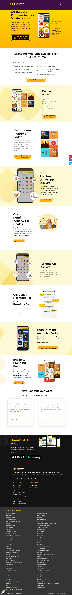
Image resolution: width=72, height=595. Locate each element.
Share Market (9, 579)
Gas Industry (9, 544)
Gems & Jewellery (41, 544)
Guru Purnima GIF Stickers (22, 69)
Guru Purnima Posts (20, 63)
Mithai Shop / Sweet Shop (43, 560)
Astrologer (8, 515)
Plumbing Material (41, 572)
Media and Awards (22, 503)
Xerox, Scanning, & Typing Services (14, 589)
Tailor (7, 585)
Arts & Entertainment (42, 513)
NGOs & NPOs (9, 564)
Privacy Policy (21, 487)
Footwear (8, 543)
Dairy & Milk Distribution (43, 525)
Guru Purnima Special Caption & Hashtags (50, 70)
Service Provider (41, 578)
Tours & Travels (41, 587)
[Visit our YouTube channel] (21, 478)
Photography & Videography (43, 570)
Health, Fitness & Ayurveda (43, 546)
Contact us (33, 490)
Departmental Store (10, 529)
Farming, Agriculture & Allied (43, 537)
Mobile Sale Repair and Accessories (14, 562)
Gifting (7, 546)
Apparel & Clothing (10, 513)
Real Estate (8, 576)
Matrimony (39, 556)
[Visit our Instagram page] (28, 478)
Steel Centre (8, 583)
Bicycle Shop (40, 521)
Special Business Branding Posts (48, 74)
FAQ (13, 492)
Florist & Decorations (11, 541)
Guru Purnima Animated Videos (23, 72)
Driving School (40, 531)
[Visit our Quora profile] (35, 478)
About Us (15, 487)
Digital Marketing (41, 529)
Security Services (10, 578)
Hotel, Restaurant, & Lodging (12, 550)
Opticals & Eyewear (41, 564)
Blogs (14, 490)
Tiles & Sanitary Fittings (11, 587)
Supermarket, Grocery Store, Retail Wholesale (48, 583)
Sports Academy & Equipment (13, 581)
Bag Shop (39, 517)
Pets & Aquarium (41, 568)
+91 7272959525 (34, 485)
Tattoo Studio (40, 585)
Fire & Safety (9, 539)
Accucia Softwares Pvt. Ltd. (17, 593)
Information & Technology (12, 552)
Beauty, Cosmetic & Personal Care (14, 521)
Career (19, 485)
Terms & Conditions (22, 490)
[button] (33, 430)
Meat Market (9, 558)
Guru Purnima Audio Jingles (47, 66)
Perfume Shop (9, 568)
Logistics (8, 554)
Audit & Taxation (41, 515)
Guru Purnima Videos (45, 63)
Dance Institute (9, 527)
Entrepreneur (40, 535)
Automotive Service (10, 517)
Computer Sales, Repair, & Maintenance (46, 523)
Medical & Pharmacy (10, 560)
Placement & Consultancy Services (14, 572)
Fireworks (39, 539)
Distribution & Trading (11, 531)
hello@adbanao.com (35, 487)
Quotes (14, 496)
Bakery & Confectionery (11, 519)
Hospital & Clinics (41, 548)
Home (14, 485)
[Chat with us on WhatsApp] (31, 478)
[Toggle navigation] (60, 5)
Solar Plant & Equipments (43, 579)
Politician (8, 574)
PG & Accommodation (11, 570)
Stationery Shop (41, 581)
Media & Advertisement (42, 558)
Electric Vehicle (40, 533)
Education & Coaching (11, 533)
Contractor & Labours (11, 525)
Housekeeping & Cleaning (43, 550)
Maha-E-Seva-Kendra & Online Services (46, 554)
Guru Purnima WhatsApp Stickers (24, 66)
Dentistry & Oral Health (42, 527)
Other (7, 566)
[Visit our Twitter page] (17, 478)
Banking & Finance (41, 519)
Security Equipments (42, 576)
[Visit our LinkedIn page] (24, 478)
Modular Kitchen (41, 562)
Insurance (39, 552)
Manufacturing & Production (12, 556)
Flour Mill (39, 541)
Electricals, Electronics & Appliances (14, 535)
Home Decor (9, 548)
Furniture (39, 543)
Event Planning (9, 537)
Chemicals (8, 523)
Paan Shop (39, 566)
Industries (15, 494)
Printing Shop (40, 574)
